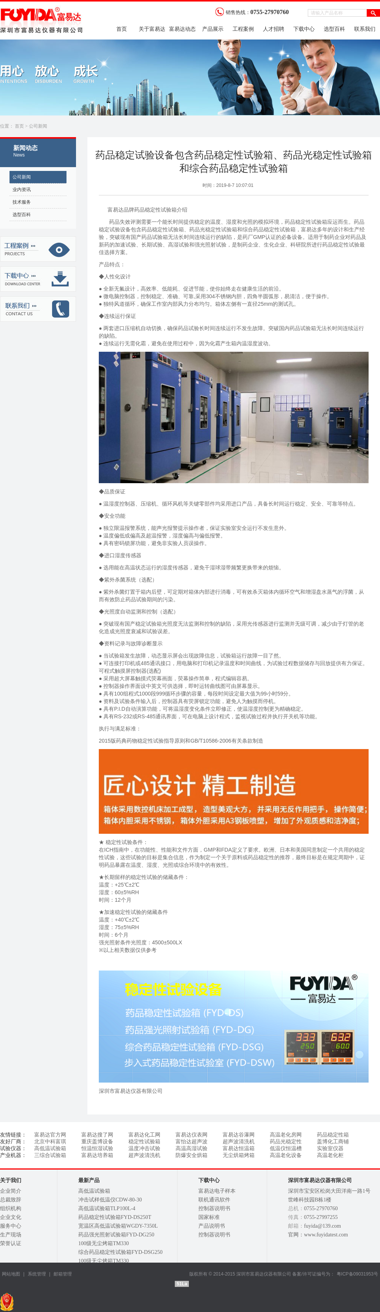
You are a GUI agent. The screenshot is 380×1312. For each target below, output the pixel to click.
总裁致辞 (10, 1200)
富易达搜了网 (97, 1135)
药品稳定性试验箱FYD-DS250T (114, 1217)
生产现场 (10, 1235)
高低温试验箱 (50, 1148)
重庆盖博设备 (97, 1141)
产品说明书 (211, 1226)
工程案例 (243, 29)
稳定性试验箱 (144, 1141)
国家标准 (209, 1217)
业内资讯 (22, 189)
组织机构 (10, 1208)
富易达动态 (182, 29)
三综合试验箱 (50, 1155)
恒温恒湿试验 (97, 1148)
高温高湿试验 (191, 1148)
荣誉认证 (10, 1243)
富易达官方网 (50, 1135)
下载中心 (304, 29)
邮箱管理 (63, 1274)
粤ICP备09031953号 (357, 1274)
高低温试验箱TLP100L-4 (106, 1208)
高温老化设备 (286, 1155)
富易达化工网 (144, 1135)
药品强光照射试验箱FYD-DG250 (116, 1235)
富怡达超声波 (191, 1141)
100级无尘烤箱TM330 (103, 1243)
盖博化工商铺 (333, 1141)
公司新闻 (38, 126)
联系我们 (364, 29)
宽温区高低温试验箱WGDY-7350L (118, 1226)
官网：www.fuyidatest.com (318, 1235)
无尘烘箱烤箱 (239, 1155)
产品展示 (212, 29)
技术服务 (22, 202)
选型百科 (334, 29)
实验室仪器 (330, 1148)
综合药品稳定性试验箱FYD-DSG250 (120, 1252)
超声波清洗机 (239, 1141)
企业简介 (10, 1191)
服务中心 (10, 1226)
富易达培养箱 (97, 1155)
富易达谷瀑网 (239, 1135)
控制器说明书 (214, 1208)
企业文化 (10, 1217)
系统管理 (36, 1274)
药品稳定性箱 (333, 1135)
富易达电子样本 (217, 1191)
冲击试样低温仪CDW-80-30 (110, 1200)
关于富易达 (152, 29)
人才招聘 (273, 29)
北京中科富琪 (50, 1141)
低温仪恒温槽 (286, 1148)
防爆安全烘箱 (191, 1155)
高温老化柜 (330, 1155)
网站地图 (11, 1274)
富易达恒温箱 (239, 1148)
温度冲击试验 (144, 1148)
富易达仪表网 (191, 1135)
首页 (121, 29)
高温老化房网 (286, 1135)
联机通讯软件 (214, 1200)
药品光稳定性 (286, 1141)
